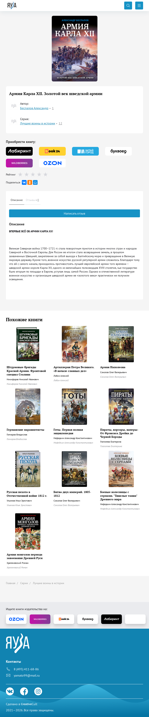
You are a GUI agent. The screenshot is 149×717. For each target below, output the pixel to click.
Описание (17, 200)
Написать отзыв (74, 213)
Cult (29, 704)
